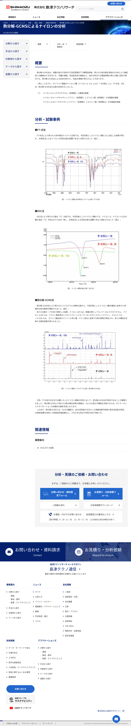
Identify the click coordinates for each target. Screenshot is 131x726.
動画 (37, 611)
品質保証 (68, 621)
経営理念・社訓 (71, 597)
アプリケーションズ (47, 641)
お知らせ (38, 597)
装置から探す (45, 679)
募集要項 (12, 677)
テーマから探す (15, 618)
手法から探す (14, 608)
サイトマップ (47, 723)
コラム (38, 621)
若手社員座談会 (15, 662)
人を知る (12, 658)
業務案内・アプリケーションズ (47, 606)
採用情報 (10, 641)
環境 (12, 596)
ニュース (37, 585)
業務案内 (10, 585)
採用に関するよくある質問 (19, 672)
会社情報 (67, 585)
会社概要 (68, 602)
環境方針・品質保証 (73, 631)
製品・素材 (15, 599)
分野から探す (14, 592)
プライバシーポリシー (30, 723)
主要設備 (68, 616)
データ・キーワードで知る (19, 648)
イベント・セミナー (43, 602)
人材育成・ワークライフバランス (22, 667)
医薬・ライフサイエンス (20, 602)
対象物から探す (15, 613)
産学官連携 (69, 636)
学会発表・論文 (41, 616)
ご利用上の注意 (11, 723)
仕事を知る (13, 653)
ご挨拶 (67, 592)
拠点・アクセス (71, 611)
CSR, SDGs (69, 626)
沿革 (67, 606)
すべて (38, 592)
